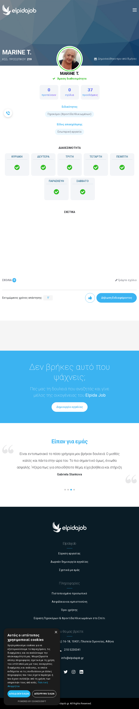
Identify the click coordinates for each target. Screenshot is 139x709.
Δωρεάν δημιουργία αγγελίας (69, 561)
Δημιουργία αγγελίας (69, 406)
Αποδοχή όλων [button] (19, 693)
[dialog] (32, 666)
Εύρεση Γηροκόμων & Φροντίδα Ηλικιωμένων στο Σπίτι (69, 618)
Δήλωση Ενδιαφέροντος (116, 297)
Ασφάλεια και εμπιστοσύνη (69, 601)
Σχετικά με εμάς (69, 569)
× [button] (55, 632)
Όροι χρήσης (69, 609)
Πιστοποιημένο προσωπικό (69, 593)
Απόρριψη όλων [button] (44, 693)
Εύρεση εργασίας (69, 553)
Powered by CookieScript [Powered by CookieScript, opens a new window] (32, 701)
